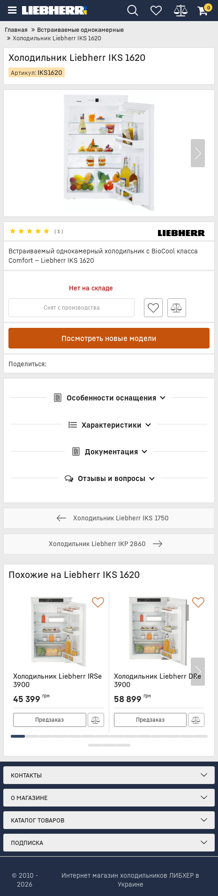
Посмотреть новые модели (109, 338)
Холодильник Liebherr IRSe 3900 (58, 685)
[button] (198, 154)
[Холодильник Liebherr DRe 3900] (159, 632)
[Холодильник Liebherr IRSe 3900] (58, 632)
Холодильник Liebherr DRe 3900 (159, 685)
